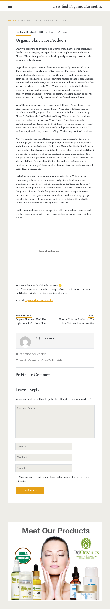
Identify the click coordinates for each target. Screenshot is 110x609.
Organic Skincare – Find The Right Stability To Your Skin (31, 321)
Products (48, 360)
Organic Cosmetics (32, 354)
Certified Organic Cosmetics (77, 6)
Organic (33, 360)
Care (22, 360)
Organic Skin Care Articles (39, 300)
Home (12, 20)
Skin (60, 360)
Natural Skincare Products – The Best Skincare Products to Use (76, 321)
